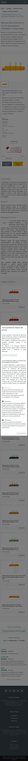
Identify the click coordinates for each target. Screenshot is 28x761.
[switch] (3, 401)
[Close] (25, 329)
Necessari (7, 388)
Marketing (8, 420)
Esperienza (8, 401)
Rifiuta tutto (13, 355)
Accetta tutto (6, 355)
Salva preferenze (21, 433)
